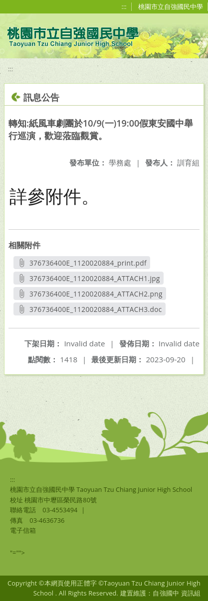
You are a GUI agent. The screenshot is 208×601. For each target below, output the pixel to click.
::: (124, 6)
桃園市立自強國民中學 (170, 6)
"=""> (17, 552)
